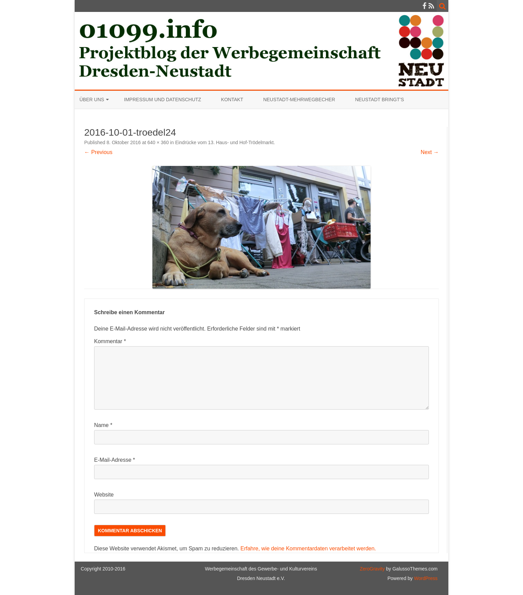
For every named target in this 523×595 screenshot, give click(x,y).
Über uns (91, 99)
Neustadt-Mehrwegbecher (299, 99)
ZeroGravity (372, 568)
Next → (430, 152)
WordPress (425, 578)
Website (104, 495)
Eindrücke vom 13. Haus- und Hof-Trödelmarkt (224, 142)
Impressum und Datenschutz (162, 99)
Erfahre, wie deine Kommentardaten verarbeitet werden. (308, 548)
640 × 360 (158, 142)
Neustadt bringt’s (379, 99)
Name (103, 425)
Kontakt (232, 99)
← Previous (98, 152)
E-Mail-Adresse (114, 460)
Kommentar (110, 341)
